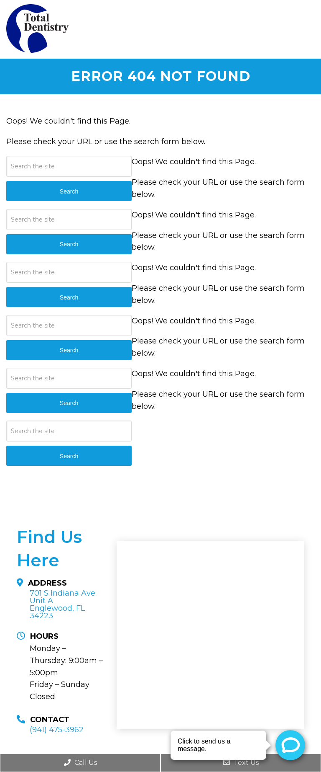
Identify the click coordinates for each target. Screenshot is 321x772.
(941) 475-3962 (57, 729)
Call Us (80, 763)
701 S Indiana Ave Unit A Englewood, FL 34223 (62, 604)
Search (69, 456)
